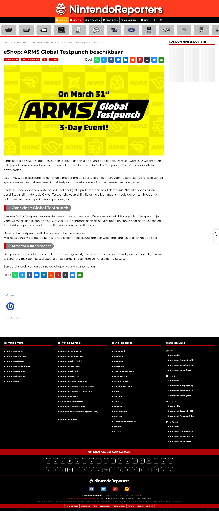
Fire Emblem (120, 411)
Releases (92, 20)
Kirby (116, 391)
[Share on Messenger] (118, 60)
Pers (95, 506)
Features (109, 20)
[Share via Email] (161, 60)
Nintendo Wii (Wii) (69, 371)
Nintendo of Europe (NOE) (180, 360)
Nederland (85, 506)
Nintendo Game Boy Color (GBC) (76, 391)
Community (128, 20)
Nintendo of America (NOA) (180, 365)
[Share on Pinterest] (140, 60)
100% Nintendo (72, 506)
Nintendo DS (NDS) (69, 376)
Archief (140, 506)
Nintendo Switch (31, 59)
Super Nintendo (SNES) (71, 401)
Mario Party (120, 361)
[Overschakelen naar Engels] (161, 20)
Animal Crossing (122, 381)
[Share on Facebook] (111, 60)
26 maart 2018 (11, 59)
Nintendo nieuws (14, 351)
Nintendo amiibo (68, 419)
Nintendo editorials (15, 371)
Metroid (118, 406)
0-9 (105, 470)
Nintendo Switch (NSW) (71, 356)
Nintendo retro (13, 381)
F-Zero (117, 431)
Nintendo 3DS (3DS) (70, 366)
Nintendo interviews (16, 376)
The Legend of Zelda (124, 371)
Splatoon (118, 396)
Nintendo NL (173, 355)
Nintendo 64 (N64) (69, 396)
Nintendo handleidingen (18, 366)
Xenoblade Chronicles (125, 421)
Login (60, 20)
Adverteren (105, 506)
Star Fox (118, 416)
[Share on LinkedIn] (125, 60)
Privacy (131, 506)
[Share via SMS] (154, 60)
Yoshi (116, 401)
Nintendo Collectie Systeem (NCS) (83, 498)
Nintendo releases (15, 361)
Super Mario (120, 351)
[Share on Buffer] (147, 60)
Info (144, 20)
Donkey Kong (120, 376)
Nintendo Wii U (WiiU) (71, 361)
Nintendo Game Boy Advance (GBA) (77, 386)
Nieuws (75, 20)
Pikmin (117, 426)
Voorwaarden (119, 506)
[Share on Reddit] (133, 60)
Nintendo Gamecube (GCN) (73, 381)
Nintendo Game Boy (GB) (72, 406)
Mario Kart (119, 356)
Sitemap (149, 506)
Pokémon (119, 366)
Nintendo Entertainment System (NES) (79, 411)
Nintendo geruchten (16, 356)
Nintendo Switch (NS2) (71, 351)
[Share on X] (104, 60)
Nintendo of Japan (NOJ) (179, 370)
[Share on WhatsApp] (97, 60)
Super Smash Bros (123, 386)
